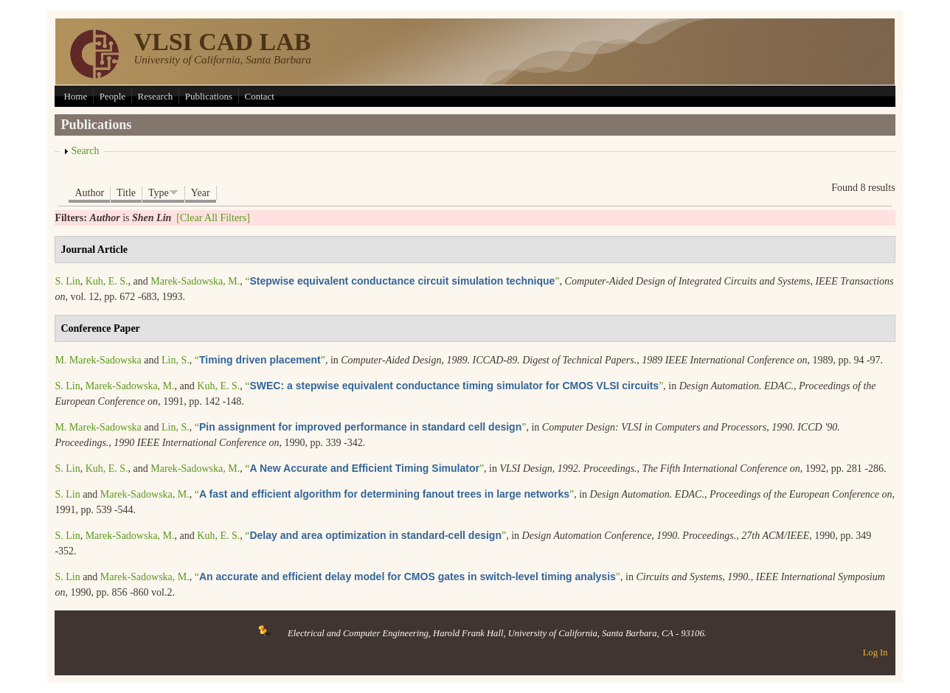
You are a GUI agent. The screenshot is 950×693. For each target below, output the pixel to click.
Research (155, 96)
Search (85, 150)
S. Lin (67, 281)
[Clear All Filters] (213, 217)
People (112, 96)
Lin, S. (176, 360)
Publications (208, 96)
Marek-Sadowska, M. (195, 281)
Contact (259, 96)
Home (75, 96)
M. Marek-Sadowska (98, 360)
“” (402, 281)
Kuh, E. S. (107, 281)
